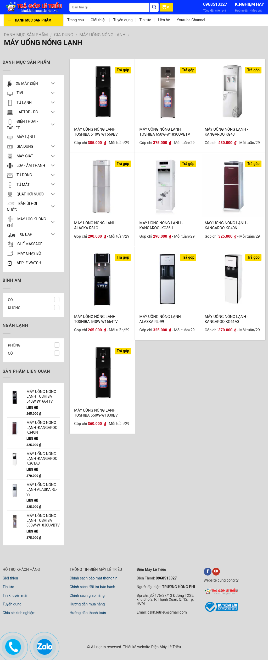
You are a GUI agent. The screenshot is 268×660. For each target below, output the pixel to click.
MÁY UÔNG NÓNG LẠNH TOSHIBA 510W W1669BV (96, 131)
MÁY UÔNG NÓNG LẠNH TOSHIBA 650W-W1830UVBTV (164, 131)
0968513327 (215, 4)
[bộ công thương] (221, 611)
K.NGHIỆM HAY (249, 4)
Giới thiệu (98, 20)
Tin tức (145, 20)
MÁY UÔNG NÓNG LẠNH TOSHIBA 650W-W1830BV (96, 412)
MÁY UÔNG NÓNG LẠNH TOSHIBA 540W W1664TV (96, 319)
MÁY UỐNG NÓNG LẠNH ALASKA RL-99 (160, 319)
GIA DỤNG (63, 34)
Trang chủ (75, 20)
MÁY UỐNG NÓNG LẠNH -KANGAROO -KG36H (161, 225)
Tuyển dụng (123, 20)
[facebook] (207, 572)
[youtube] (216, 572)
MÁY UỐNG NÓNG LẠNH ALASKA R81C (94, 225)
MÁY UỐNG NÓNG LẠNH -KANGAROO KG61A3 (226, 319)
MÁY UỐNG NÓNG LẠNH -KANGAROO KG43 (226, 131)
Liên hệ (164, 20)
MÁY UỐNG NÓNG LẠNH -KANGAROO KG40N (226, 225)
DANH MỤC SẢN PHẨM (26, 34)
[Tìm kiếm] (154, 7)
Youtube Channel (191, 20)
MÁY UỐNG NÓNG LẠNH (103, 34)
